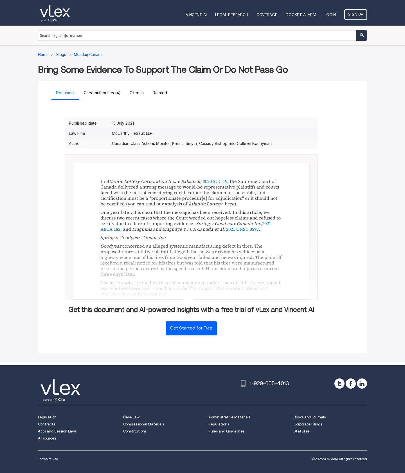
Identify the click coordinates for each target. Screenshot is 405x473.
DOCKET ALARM (301, 14)
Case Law (131, 417)
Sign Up (355, 14)
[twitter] (339, 383)
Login (330, 14)
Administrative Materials (229, 417)
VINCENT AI (196, 14)
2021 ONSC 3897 (242, 229)
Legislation (47, 417)
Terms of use (48, 459)
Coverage (266, 14)
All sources (47, 438)
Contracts (46, 424)
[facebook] (351, 383)
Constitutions (135, 431)
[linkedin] (362, 383)
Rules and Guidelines (226, 431)
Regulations (218, 424)
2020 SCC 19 (215, 181)
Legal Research (231, 14)
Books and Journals (310, 417)
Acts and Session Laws (57, 431)
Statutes (301, 431)
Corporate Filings (308, 424)
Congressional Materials (143, 424)
